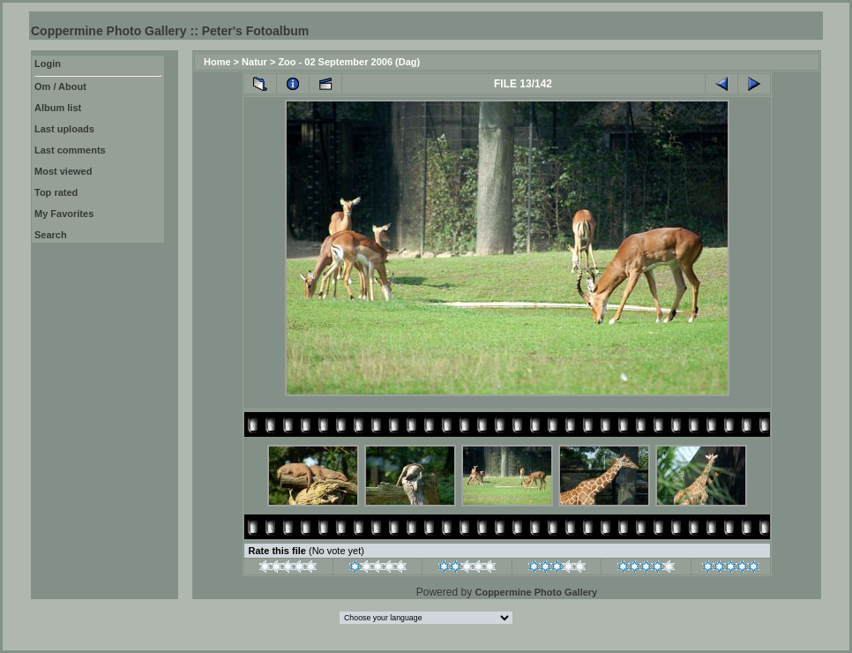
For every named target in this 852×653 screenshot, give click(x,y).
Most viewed (63, 171)
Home (217, 61)
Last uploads (64, 129)
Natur (254, 61)
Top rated (56, 192)
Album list (57, 107)
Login (47, 63)
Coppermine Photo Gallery (536, 592)
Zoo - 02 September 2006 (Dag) (349, 61)
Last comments (70, 150)
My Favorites (63, 213)
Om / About (60, 86)
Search (50, 234)
